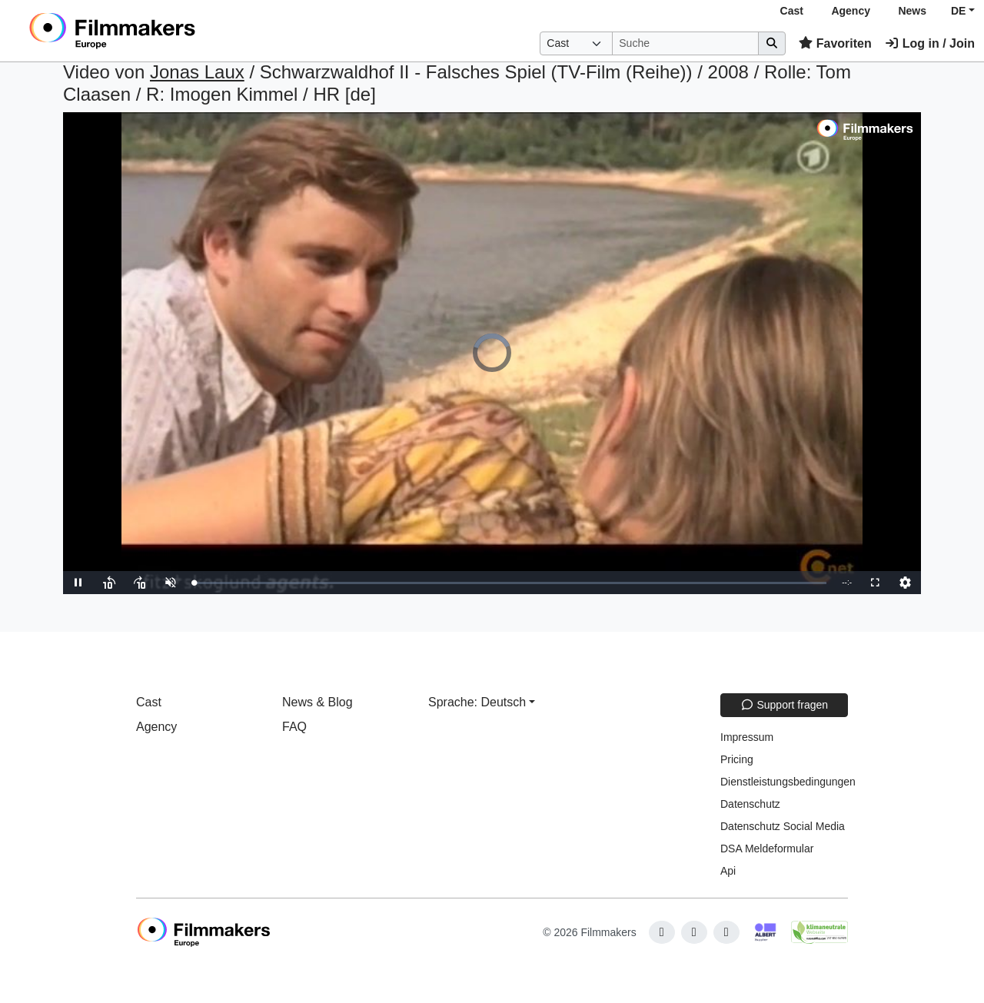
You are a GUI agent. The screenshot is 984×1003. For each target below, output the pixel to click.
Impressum (746, 737)
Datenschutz (750, 804)
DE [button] (958, 11)
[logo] (150, 30)
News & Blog (317, 702)
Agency (850, 11)
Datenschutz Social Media (782, 826)
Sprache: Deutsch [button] (477, 702)
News (912, 11)
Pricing (736, 759)
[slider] (510, 583)
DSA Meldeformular (766, 848)
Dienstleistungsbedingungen (788, 781)
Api (728, 871)
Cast (791, 11)
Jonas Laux (197, 71)
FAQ (294, 726)
